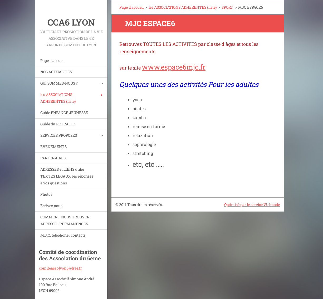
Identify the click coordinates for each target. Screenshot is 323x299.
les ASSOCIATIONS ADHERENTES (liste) (58, 98)
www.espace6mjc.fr (173, 66)
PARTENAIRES (53, 157)
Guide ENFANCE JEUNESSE (64, 112)
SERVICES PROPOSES (58, 135)
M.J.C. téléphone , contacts (63, 235)
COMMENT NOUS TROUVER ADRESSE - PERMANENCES (64, 220)
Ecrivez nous (51, 205)
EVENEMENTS (53, 146)
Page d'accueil (52, 60)
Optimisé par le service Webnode (252, 204)
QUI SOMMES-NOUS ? (59, 83)
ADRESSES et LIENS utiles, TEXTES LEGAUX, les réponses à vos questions (66, 176)
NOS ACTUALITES (56, 71)
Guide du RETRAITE (57, 123)
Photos (46, 194)
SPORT (227, 7)
